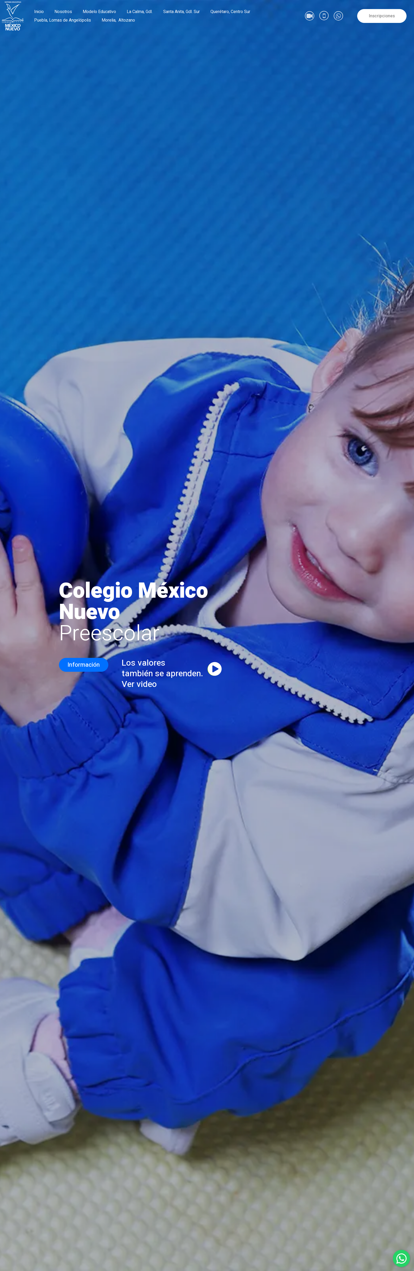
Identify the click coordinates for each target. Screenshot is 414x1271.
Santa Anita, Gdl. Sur (181, 12)
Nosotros (63, 12)
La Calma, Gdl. (140, 12)
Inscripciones (382, 16)
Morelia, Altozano (118, 20)
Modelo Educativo (99, 12)
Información (83, 665)
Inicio (39, 12)
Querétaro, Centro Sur (230, 12)
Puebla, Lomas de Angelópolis (62, 20)
